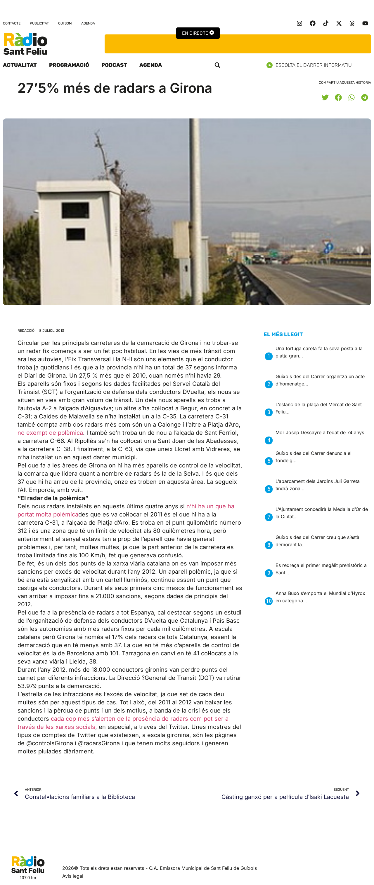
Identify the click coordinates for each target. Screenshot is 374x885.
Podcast (114, 65)
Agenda (88, 23)
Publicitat (39, 23)
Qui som (65, 23)
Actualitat (20, 65)
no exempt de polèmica (50, 432)
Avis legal (72, 876)
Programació (69, 65)
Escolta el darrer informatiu (311, 65)
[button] (217, 65)
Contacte (11, 23)
